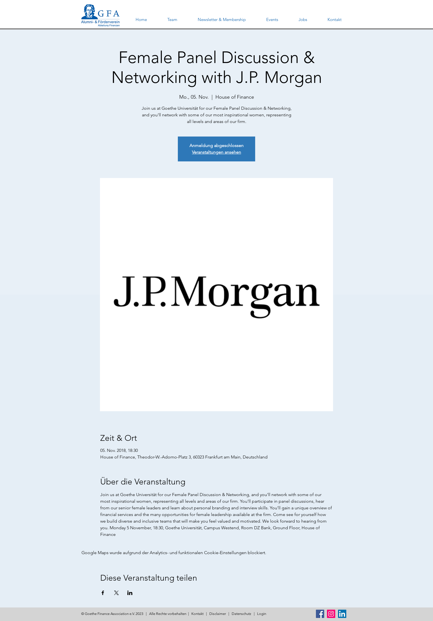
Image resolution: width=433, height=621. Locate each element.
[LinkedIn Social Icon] (342, 614)
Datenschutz (241, 614)
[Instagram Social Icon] (331, 614)
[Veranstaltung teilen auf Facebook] (102, 593)
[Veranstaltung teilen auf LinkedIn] (130, 593)
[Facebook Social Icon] (320, 614)
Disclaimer (217, 614)
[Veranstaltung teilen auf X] (116, 593)
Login (261, 614)
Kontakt (197, 614)
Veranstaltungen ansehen (216, 152)
